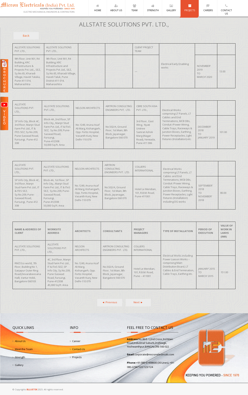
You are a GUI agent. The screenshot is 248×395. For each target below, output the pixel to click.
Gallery (19, 365)
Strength (20, 357)
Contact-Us (78, 349)
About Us (20, 341)
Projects (77, 357)
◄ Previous (109, 302)
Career (76, 341)
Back (26, 35)
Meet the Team (24, 349)
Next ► (138, 302)
